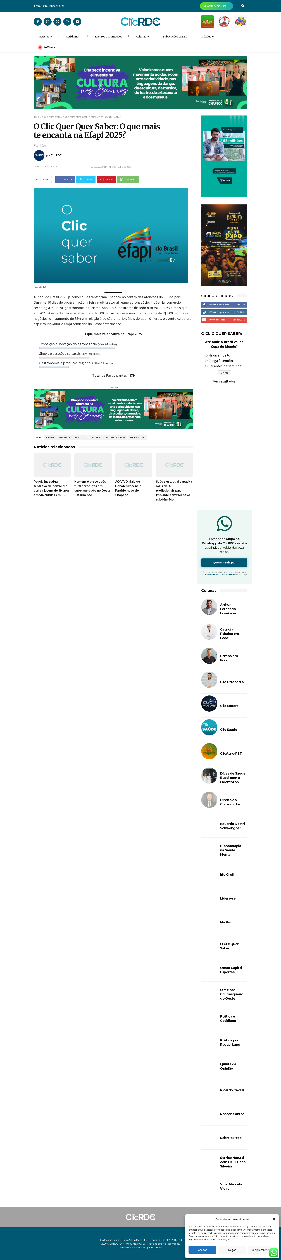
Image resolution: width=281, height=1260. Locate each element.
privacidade (228, 574)
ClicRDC (56, 155)
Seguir (241, 312)
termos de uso (211, 574)
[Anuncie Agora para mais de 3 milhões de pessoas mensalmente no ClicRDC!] (216, 6)
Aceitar (202, 1250)
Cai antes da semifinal (225, 366)
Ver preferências (261, 1250)
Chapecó (50, 437)
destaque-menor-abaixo (69, 437)
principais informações (115, 437)
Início (37, 117)
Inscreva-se (238, 319)
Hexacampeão (219, 355)
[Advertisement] (113, 536)
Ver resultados (224, 381)
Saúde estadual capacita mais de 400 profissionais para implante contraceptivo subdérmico (174, 490)
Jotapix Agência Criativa (150, 1247)
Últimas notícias (137, 437)
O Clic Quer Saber (51, 117)
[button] (274, 1219)
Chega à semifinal (221, 360)
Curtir (241, 304)
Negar (232, 1250)
